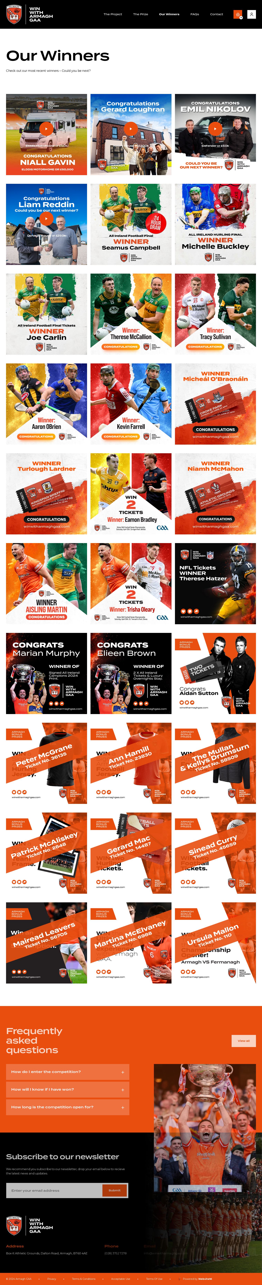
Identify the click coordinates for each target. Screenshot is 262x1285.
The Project (113, 14)
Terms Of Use (154, 1279)
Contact (216, 14)
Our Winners (169, 14)
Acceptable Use (120, 1279)
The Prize (140, 14)
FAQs (194, 14)
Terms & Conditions (83, 1279)
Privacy (51, 1279)
